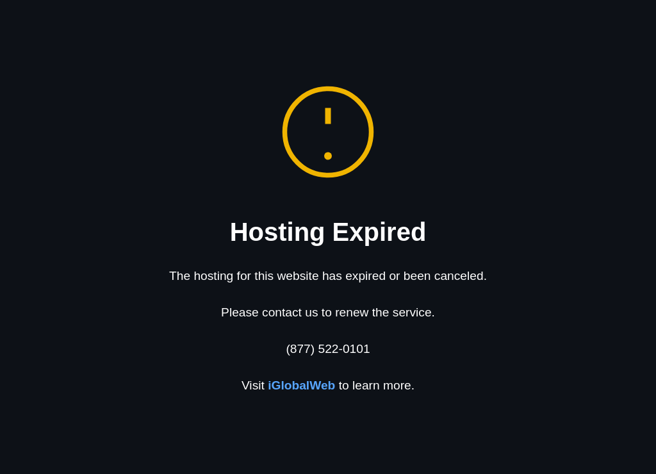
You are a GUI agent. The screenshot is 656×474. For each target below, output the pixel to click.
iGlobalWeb (301, 385)
